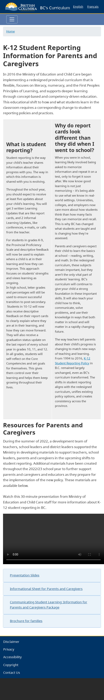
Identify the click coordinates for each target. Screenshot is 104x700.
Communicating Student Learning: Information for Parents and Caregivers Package (48, 605)
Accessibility (12, 657)
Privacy (8, 649)
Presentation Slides (24, 575)
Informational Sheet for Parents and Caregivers (46, 589)
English (78, 6)
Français (93, 6)
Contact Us (11, 672)
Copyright (10, 665)
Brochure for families (26, 621)
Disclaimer (11, 641)
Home (10, 31)
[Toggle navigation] (12, 19)
